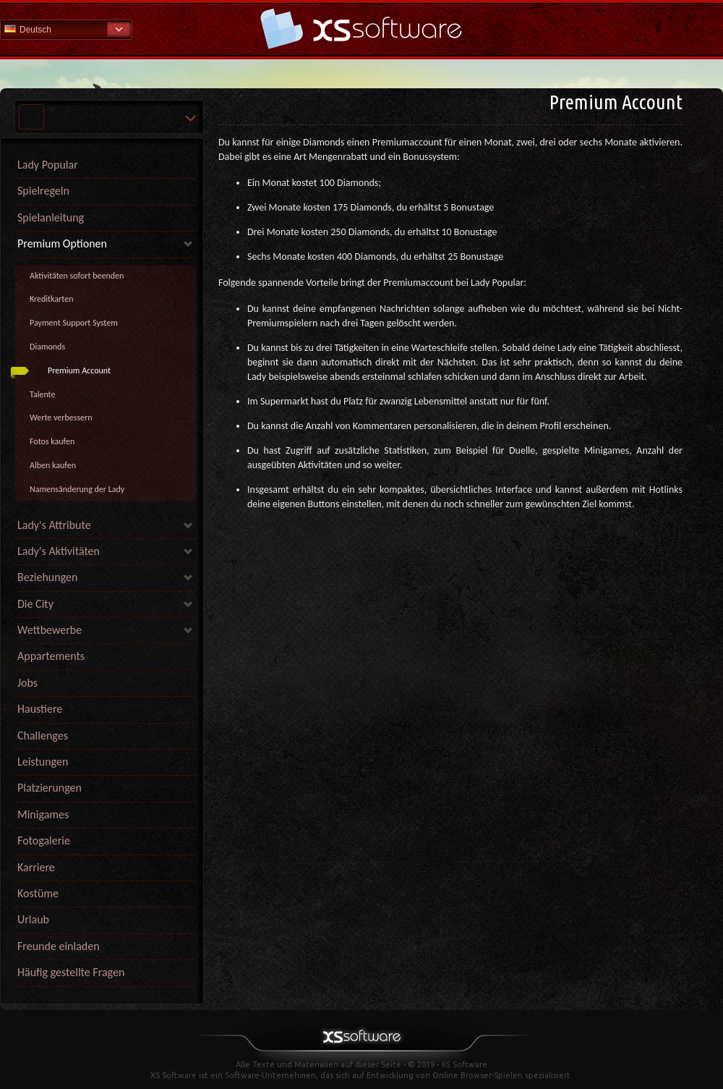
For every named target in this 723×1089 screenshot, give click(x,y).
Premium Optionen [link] (62, 243)
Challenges (42, 735)
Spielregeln (43, 191)
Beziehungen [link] (47, 577)
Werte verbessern (61, 417)
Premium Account (79, 370)
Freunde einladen (58, 946)
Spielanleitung (50, 217)
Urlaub (33, 919)
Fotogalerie (43, 840)
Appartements (51, 656)
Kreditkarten (51, 299)
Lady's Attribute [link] (54, 525)
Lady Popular (47, 164)
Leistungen (42, 761)
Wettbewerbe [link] (49, 630)
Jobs (27, 683)
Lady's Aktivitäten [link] (58, 551)
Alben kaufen (53, 465)
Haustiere (39, 709)
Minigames (43, 814)
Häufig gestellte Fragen (70, 972)
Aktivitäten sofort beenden (77, 276)
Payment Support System (74, 323)
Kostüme (38, 893)
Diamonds (47, 347)
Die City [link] (35, 604)
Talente (42, 394)
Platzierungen (49, 787)
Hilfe (361, 28)
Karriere (36, 867)
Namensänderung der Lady (77, 489)
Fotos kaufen (52, 441)
